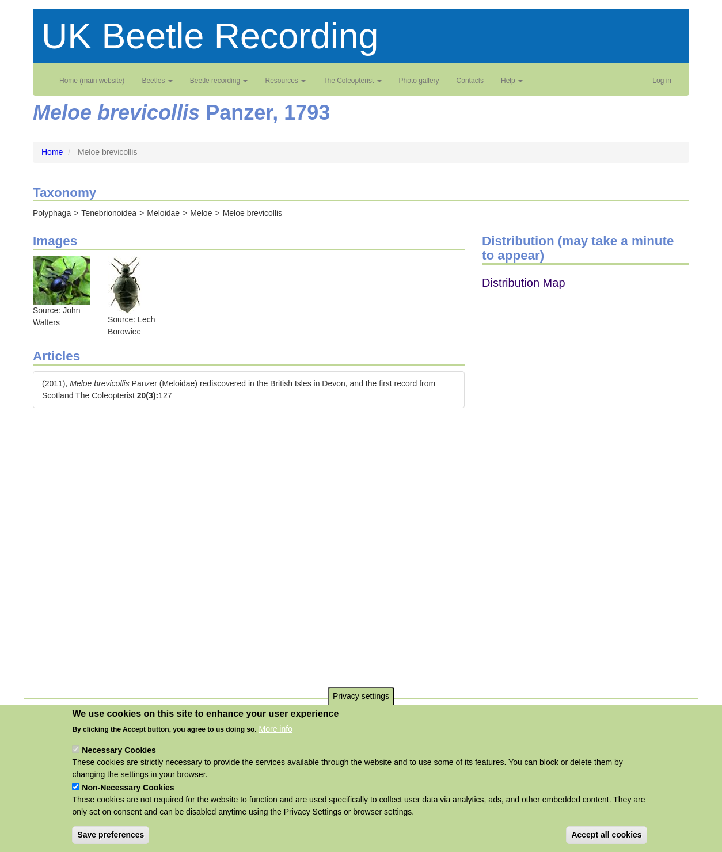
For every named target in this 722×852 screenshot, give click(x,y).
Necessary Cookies (118, 750)
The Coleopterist (352, 81)
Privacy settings (361, 696)
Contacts (470, 81)
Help (512, 81)
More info (275, 728)
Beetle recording (219, 81)
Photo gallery (419, 81)
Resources (285, 81)
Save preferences (110, 834)
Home (52, 152)
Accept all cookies (606, 834)
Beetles (157, 81)
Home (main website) (91, 81)
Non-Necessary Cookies (128, 787)
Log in (661, 81)
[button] (61, 279)
